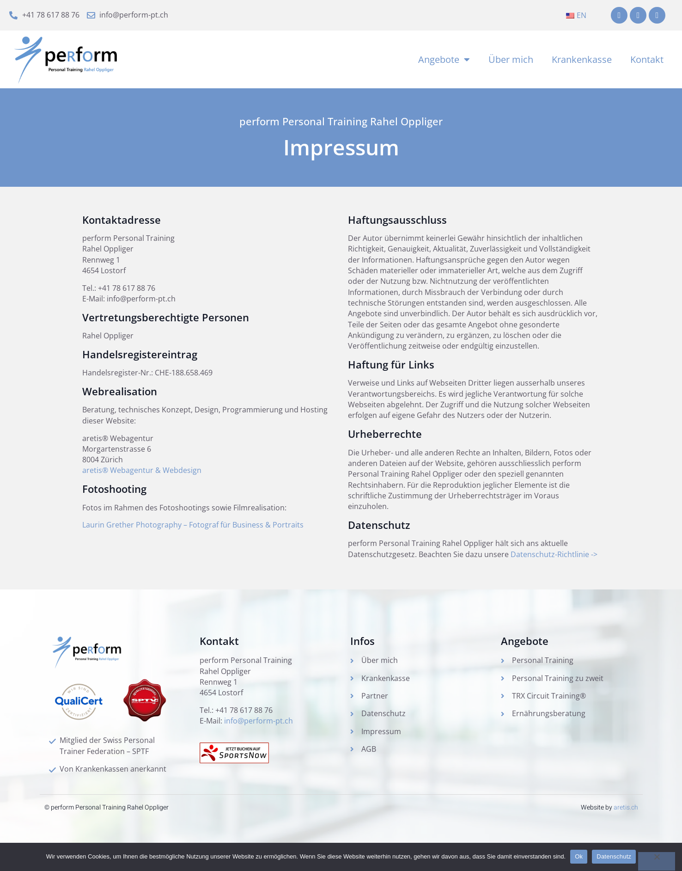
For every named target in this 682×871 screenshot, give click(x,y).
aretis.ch (626, 818)
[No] (656, 861)
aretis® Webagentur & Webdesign (141, 477)
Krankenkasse (582, 60)
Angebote (444, 60)
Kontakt (647, 60)
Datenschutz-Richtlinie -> (554, 563)
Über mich (510, 60)
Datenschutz (614, 856)
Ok (579, 856)
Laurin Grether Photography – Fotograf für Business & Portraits (193, 532)
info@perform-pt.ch (258, 732)
